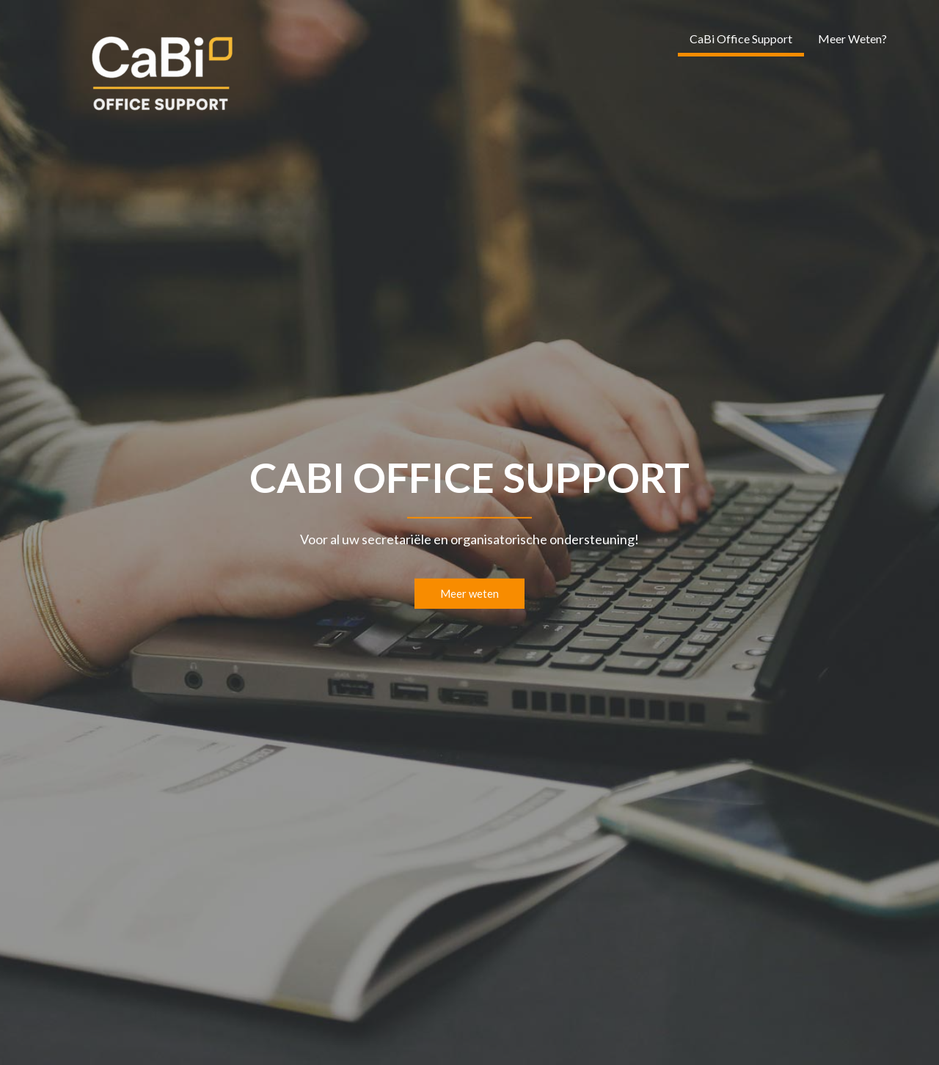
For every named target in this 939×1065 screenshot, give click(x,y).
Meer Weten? (852, 38)
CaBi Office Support (741, 38)
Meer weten (469, 593)
